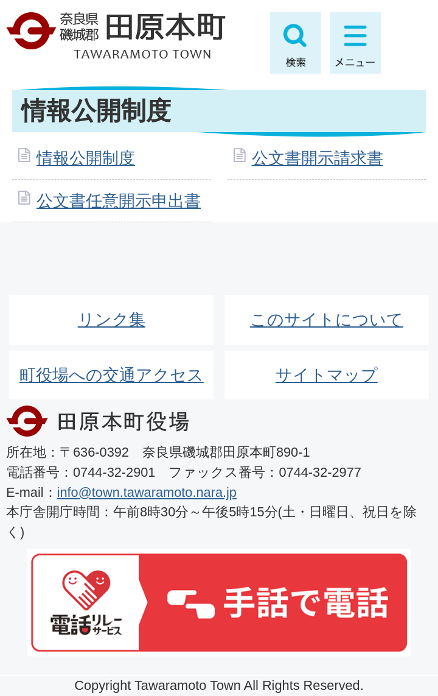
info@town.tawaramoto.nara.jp (147, 492)
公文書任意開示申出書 (118, 200)
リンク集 (111, 319)
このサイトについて (326, 319)
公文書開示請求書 (317, 158)
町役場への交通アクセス (111, 374)
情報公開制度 (85, 158)
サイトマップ (327, 374)
